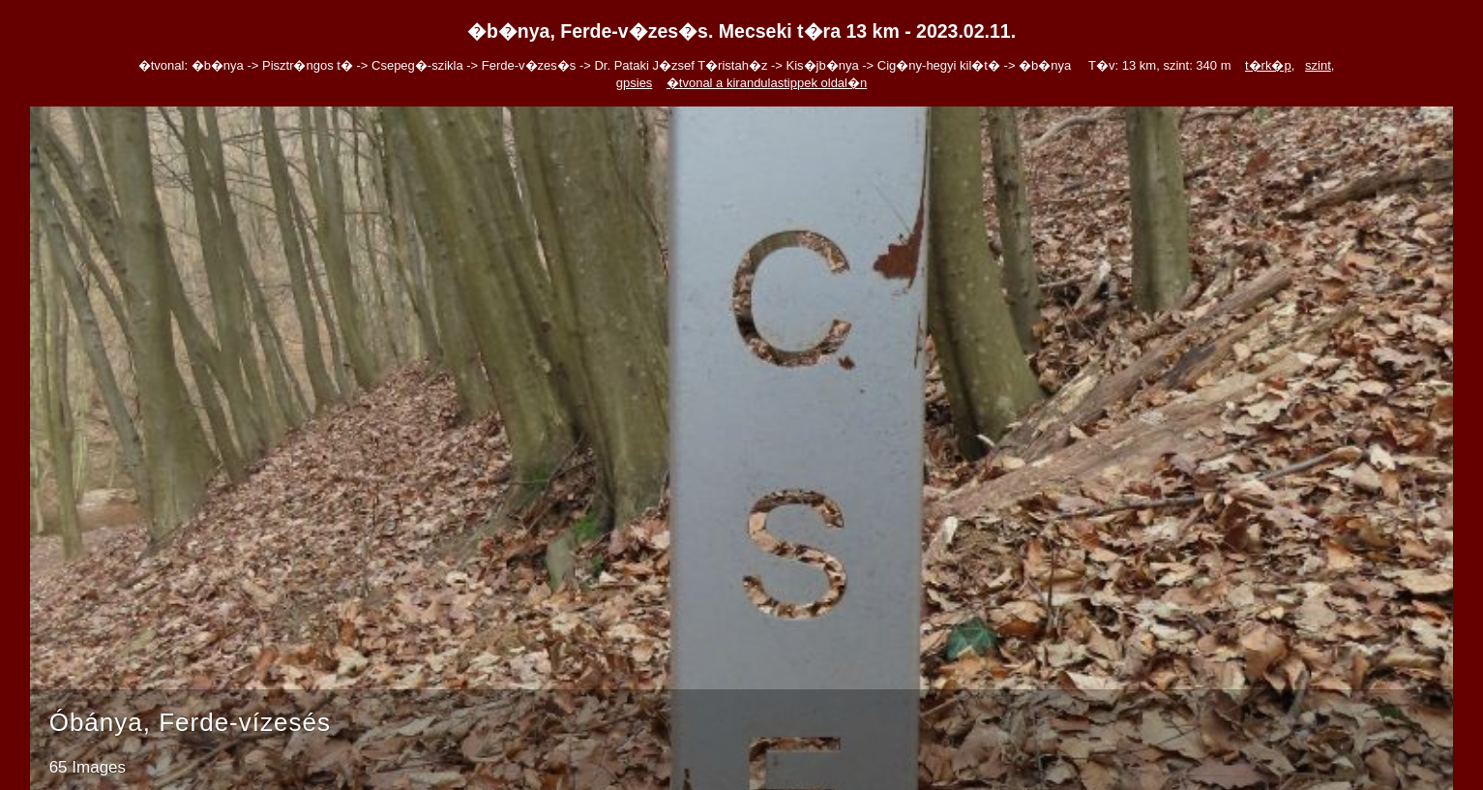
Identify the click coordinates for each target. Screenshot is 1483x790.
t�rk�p (1268, 65)
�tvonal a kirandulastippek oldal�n (767, 83)
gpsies (634, 83)
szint (1318, 65)
